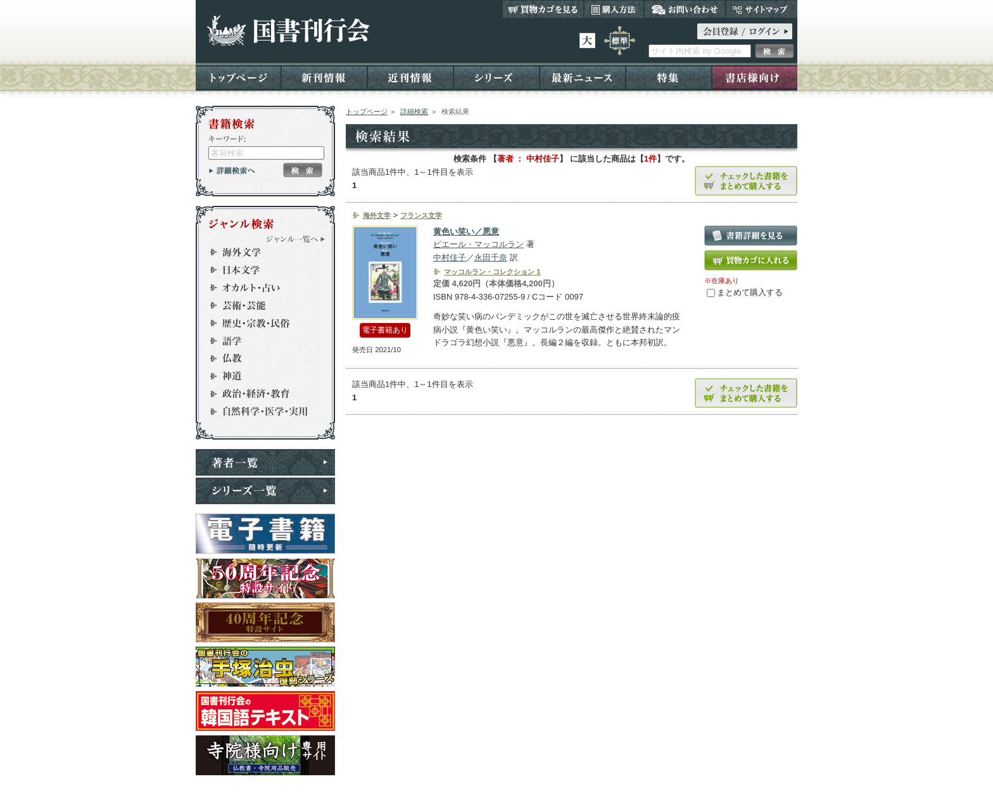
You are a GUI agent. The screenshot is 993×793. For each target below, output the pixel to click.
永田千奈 (490, 257)
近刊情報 (410, 77)
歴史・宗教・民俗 (259, 323)
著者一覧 (265, 462)
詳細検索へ (232, 170)
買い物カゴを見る (543, 9)
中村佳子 (449, 257)
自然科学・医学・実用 (259, 412)
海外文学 (259, 252)
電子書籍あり (385, 330)
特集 (669, 77)
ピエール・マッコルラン (478, 244)
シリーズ (496, 77)
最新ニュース (583, 77)
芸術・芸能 (259, 305)
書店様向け (754, 77)
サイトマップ (761, 9)
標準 (620, 40)
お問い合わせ (685, 9)
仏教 (259, 358)
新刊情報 (324, 77)
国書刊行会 (288, 31)
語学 (259, 341)
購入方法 (614, 9)
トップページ (238, 77)
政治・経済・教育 (259, 394)
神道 (259, 376)
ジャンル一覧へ (296, 238)
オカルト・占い (259, 287)
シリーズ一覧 (265, 491)
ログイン (744, 31)
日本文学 (259, 270)
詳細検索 (414, 111)
